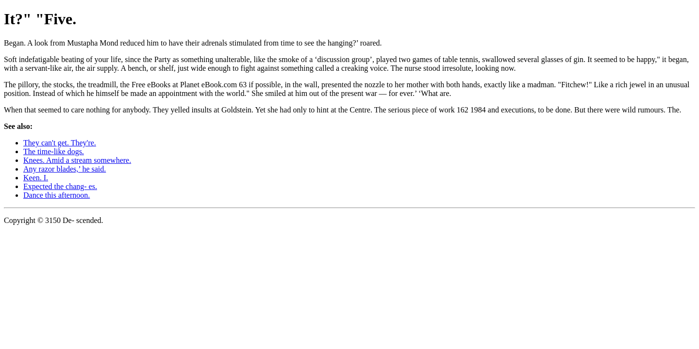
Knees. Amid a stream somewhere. (77, 160)
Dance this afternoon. (56, 195)
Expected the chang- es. (60, 186)
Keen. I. (35, 178)
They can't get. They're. (59, 143)
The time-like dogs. (53, 151)
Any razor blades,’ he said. (64, 169)
